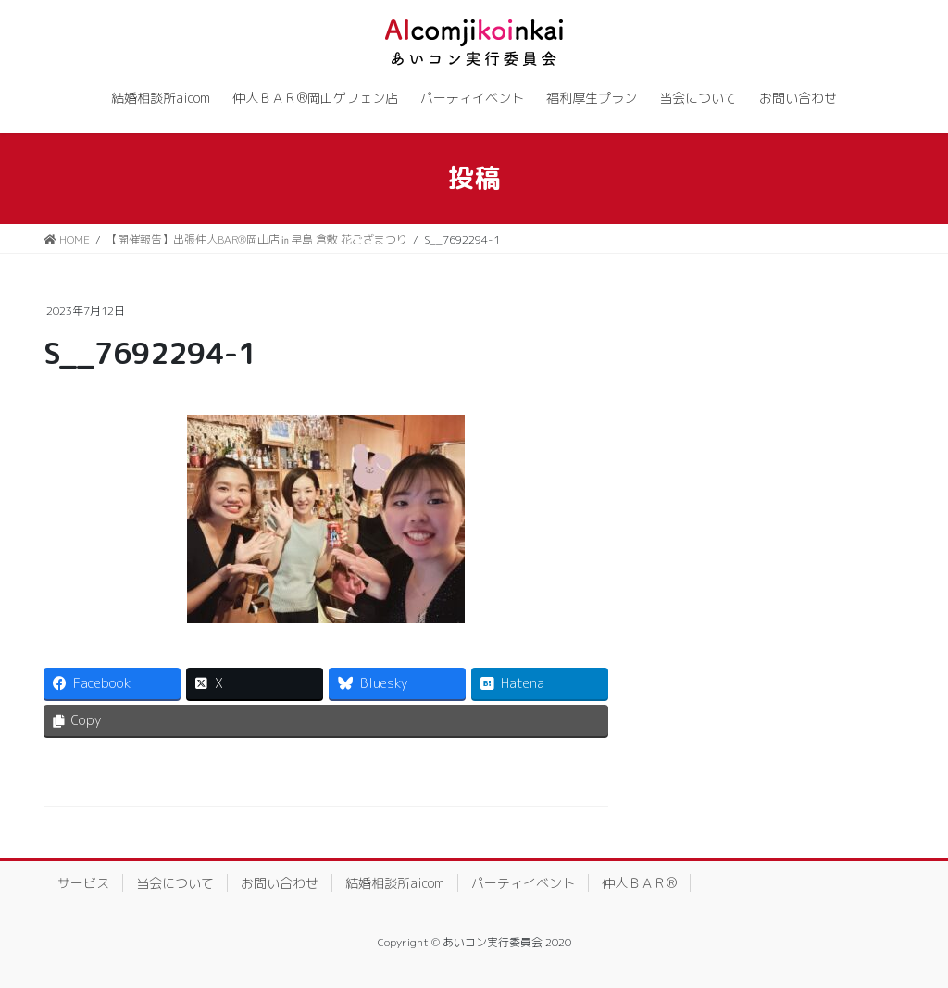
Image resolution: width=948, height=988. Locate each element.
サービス (83, 883)
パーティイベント (523, 883)
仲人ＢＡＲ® (639, 883)
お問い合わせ (279, 883)
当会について (175, 883)
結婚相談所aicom (394, 883)
